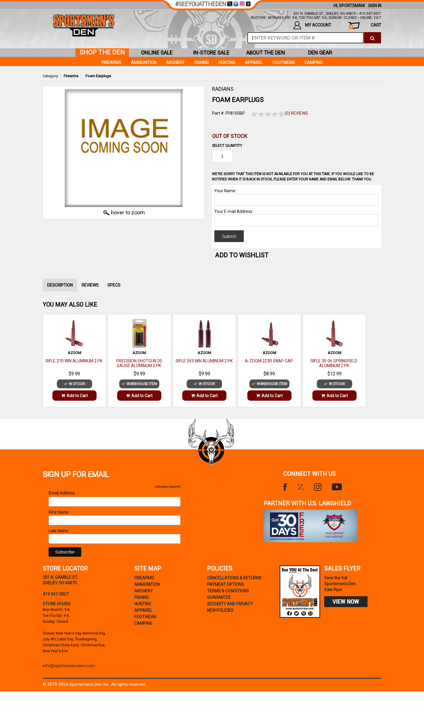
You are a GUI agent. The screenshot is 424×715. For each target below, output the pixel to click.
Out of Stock (229, 136)
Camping (313, 62)
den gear (320, 53)
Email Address (64, 493)
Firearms (71, 76)
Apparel (254, 62)
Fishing (201, 62)
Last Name (59, 530)
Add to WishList (242, 255)
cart (365, 26)
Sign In (374, 5)
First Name (59, 512)
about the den (265, 53)
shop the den (102, 52)
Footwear (284, 62)
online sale (157, 53)
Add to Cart (74, 395)
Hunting (226, 62)
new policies (220, 610)
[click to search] (372, 37)
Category (50, 76)
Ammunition (143, 62)
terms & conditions (228, 591)
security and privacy (230, 603)
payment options (225, 584)
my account (312, 25)
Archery (175, 62)
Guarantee (219, 597)
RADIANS (222, 89)
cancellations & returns (234, 578)
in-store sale (211, 53)
